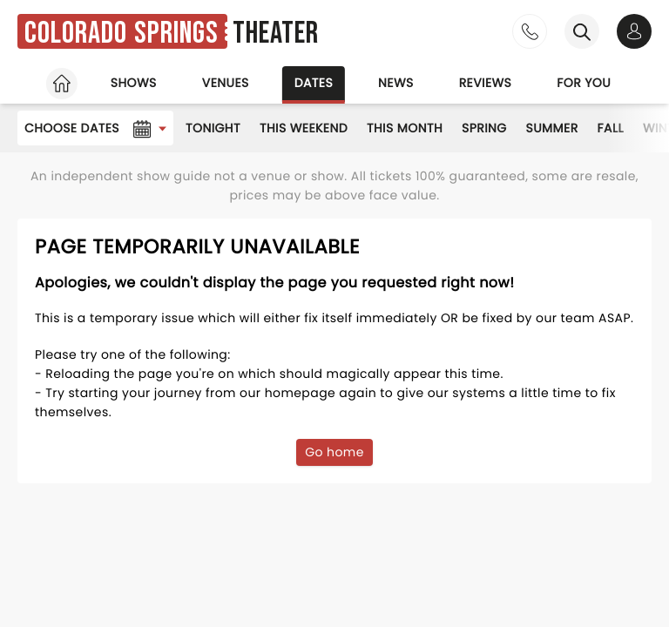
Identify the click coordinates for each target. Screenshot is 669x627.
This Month (405, 128)
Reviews (485, 82)
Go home (334, 452)
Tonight (213, 128)
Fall (611, 128)
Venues (225, 82)
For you (584, 82)
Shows (134, 82)
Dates (313, 82)
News (396, 82)
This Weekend (304, 128)
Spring (484, 128)
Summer (552, 128)
